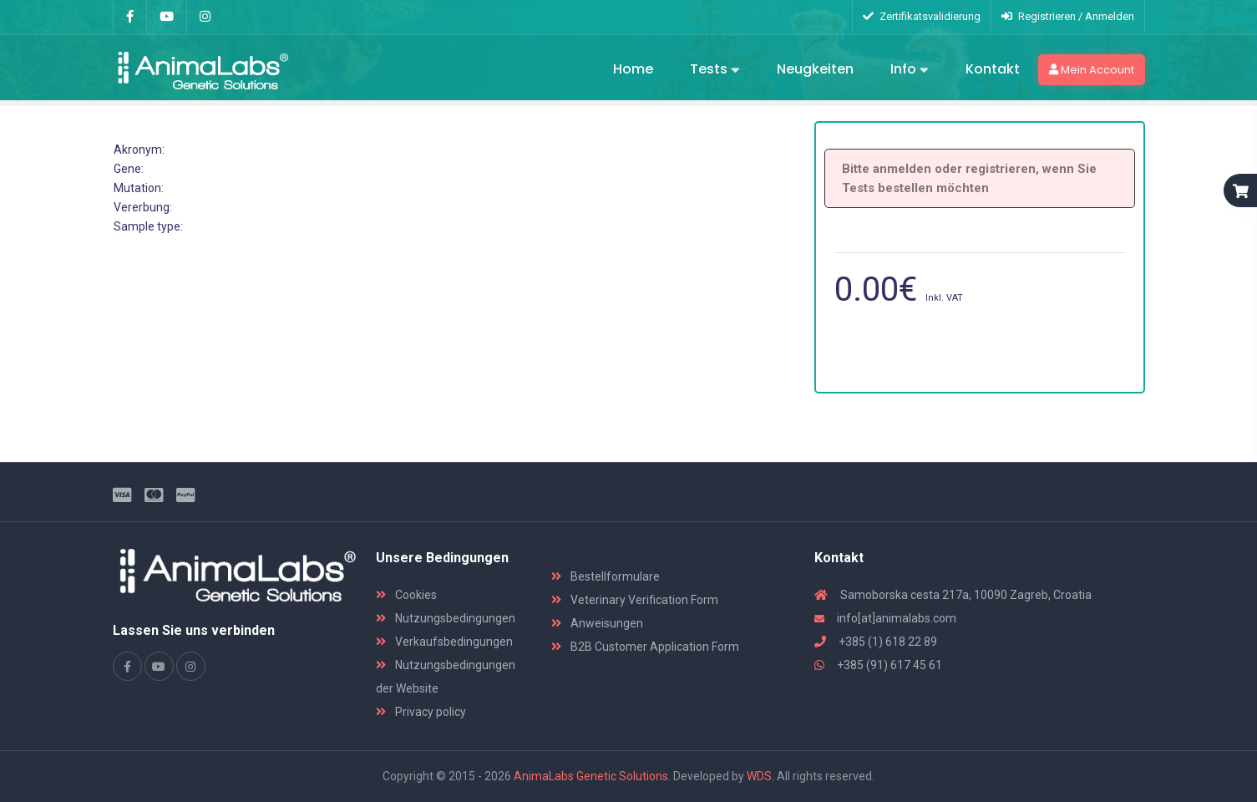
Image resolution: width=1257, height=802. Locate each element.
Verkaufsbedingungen (444, 641)
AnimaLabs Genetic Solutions (591, 776)
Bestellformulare (605, 576)
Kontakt (993, 69)
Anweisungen (597, 623)
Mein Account (1091, 70)
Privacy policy (421, 711)
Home (633, 69)
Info (909, 70)
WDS (759, 776)
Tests (715, 70)
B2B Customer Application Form (645, 646)
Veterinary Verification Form (634, 600)
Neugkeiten (815, 69)
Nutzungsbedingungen (445, 618)
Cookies (406, 595)
